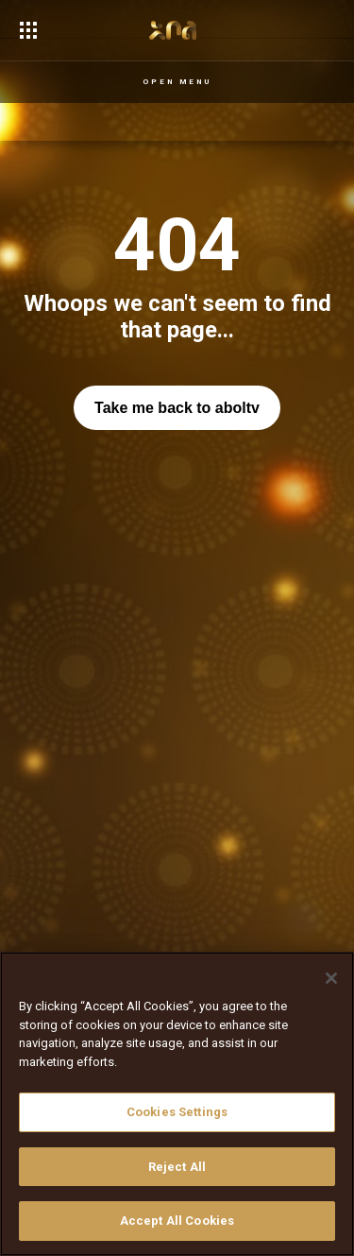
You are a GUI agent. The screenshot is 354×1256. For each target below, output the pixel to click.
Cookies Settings (177, 1112)
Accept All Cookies (177, 1220)
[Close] (331, 978)
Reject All (177, 1167)
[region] (177, 1104)
